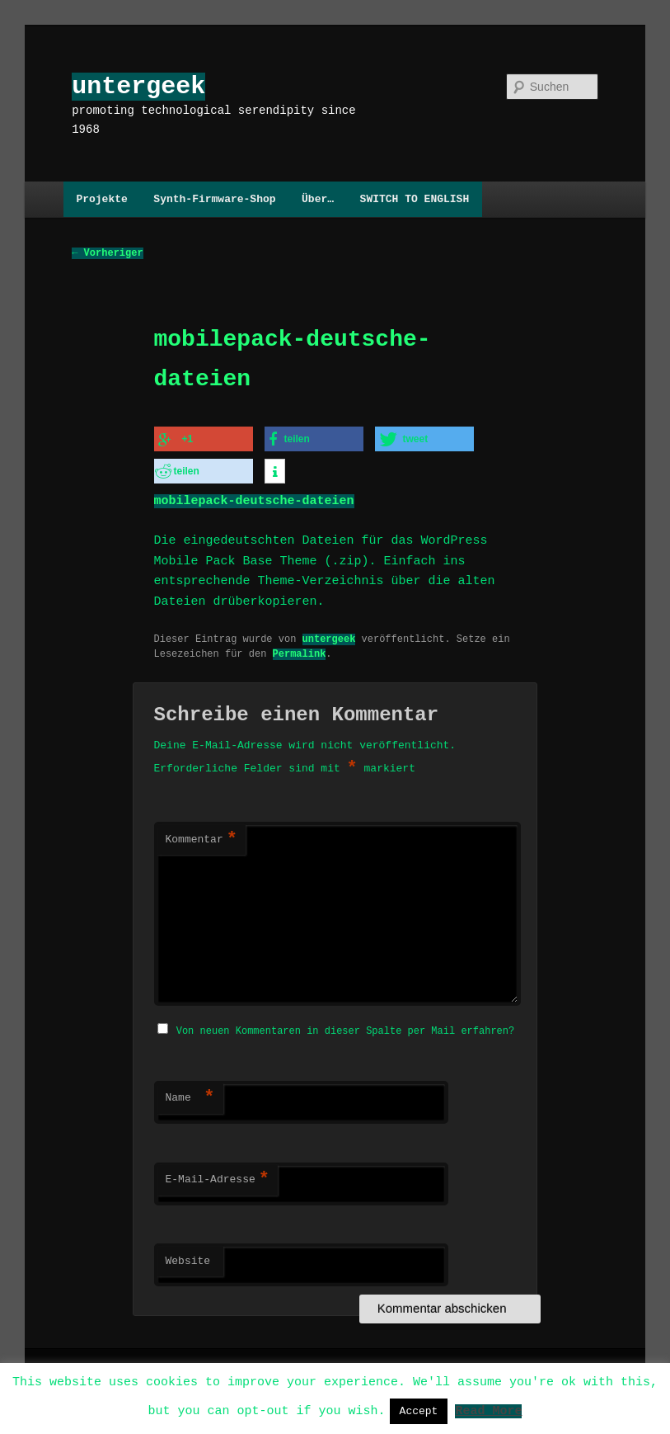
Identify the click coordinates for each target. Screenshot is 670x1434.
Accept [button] (419, 1410)
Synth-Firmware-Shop (214, 198)
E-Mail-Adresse (217, 1175)
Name (190, 1093)
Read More (488, 1410)
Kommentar (201, 836)
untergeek (138, 86)
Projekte (101, 198)
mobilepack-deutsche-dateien (254, 497)
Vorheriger (107, 254)
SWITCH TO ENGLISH (415, 198)
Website (188, 1256)
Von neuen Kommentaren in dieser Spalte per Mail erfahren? (345, 1026)
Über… (318, 198)
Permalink (299, 650)
